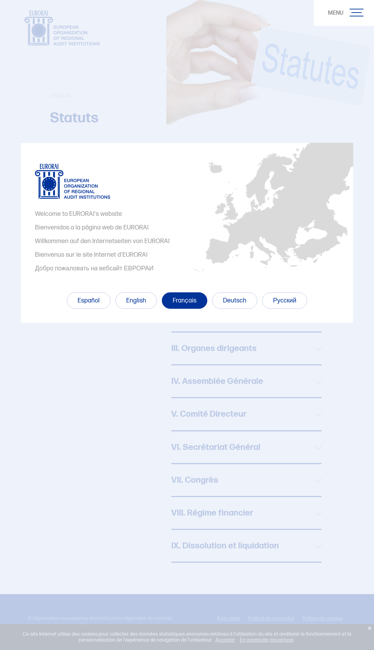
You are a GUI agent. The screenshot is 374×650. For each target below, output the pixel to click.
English (136, 300)
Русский (284, 300)
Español (89, 300)
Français (184, 300)
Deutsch (234, 300)
